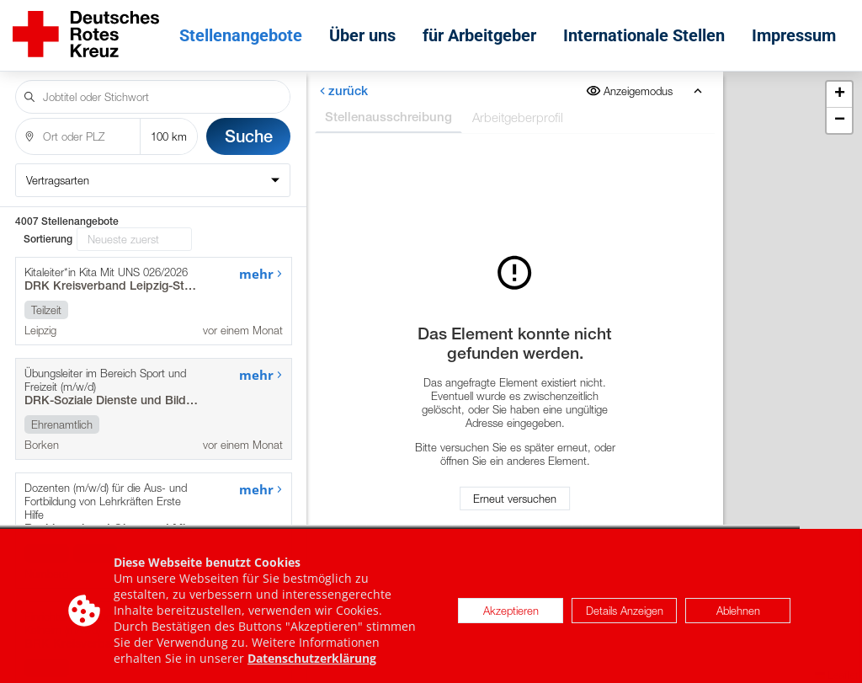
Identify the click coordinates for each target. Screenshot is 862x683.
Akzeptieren (511, 621)
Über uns (362, 35)
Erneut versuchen (514, 498)
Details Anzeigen (624, 621)
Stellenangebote (240, 35)
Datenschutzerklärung (311, 669)
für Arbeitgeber (479, 35)
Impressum (794, 35)
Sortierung (48, 239)
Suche (249, 136)
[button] (839, 95)
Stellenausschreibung (387, 116)
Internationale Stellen (644, 35)
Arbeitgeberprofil (516, 117)
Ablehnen (738, 621)
